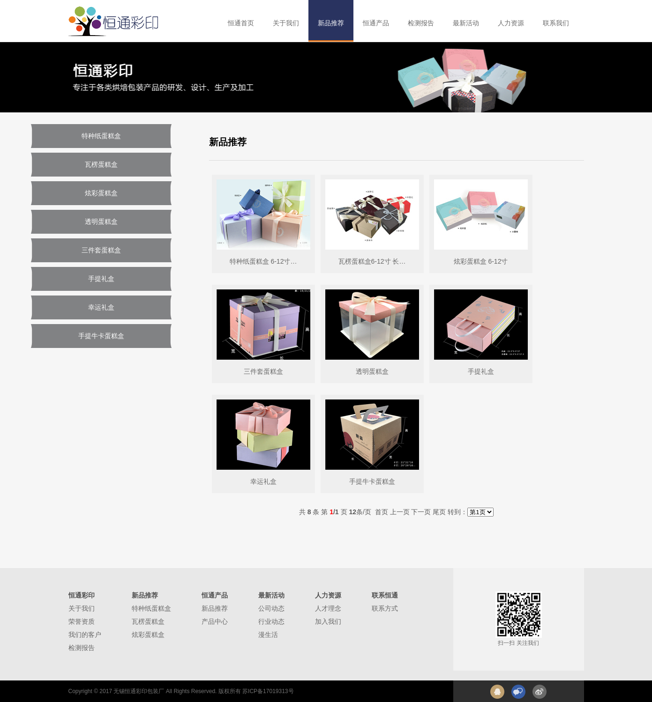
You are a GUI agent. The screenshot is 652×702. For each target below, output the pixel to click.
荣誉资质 (81, 621)
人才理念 (328, 608)
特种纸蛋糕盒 (151, 608)
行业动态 (271, 621)
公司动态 (271, 608)
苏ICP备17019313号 (267, 691)
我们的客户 (84, 634)
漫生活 (268, 634)
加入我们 (328, 621)
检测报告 (81, 647)
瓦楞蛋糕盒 (148, 621)
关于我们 (81, 608)
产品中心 (215, 621)
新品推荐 (215, 608)
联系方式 (385, 608)
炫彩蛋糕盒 (148, 634)
